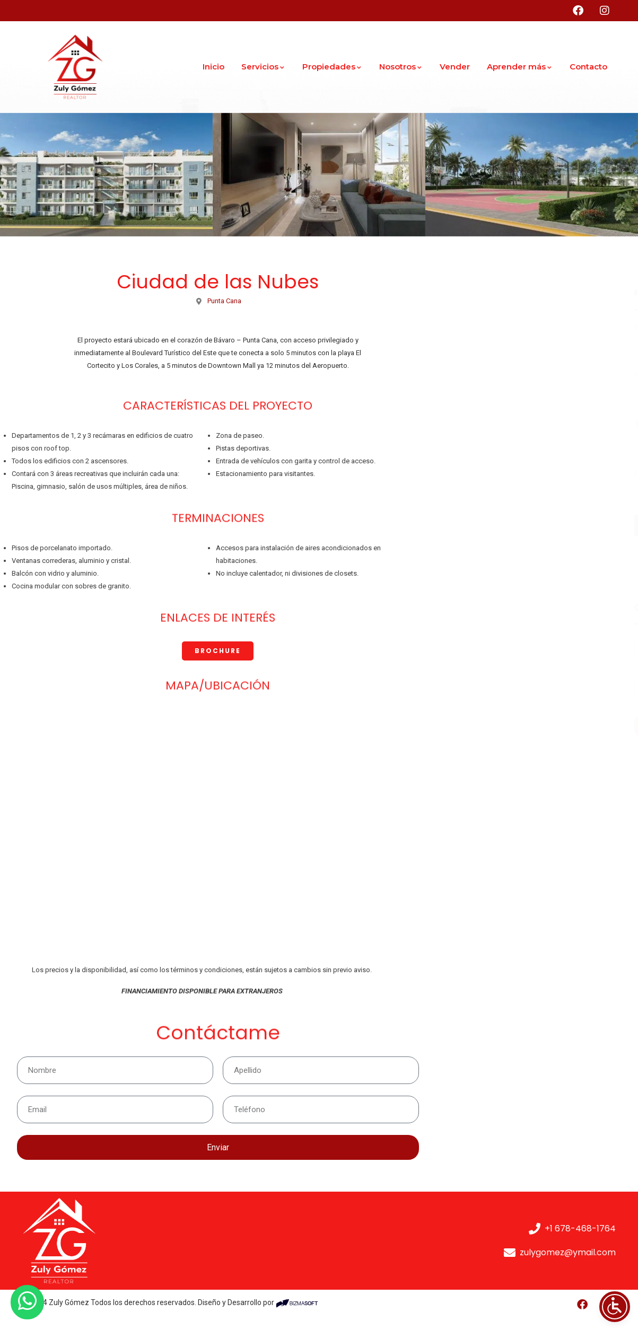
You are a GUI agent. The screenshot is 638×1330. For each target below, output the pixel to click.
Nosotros (401, 66)
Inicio (213, 66)
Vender (455, 66)
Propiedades (332, 66)
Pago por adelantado (493, 376)
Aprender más (520, 66)
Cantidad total (481, 327)
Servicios (263, 66)
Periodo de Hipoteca (492, 473)
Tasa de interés (483, 424)
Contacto (588, 66)
